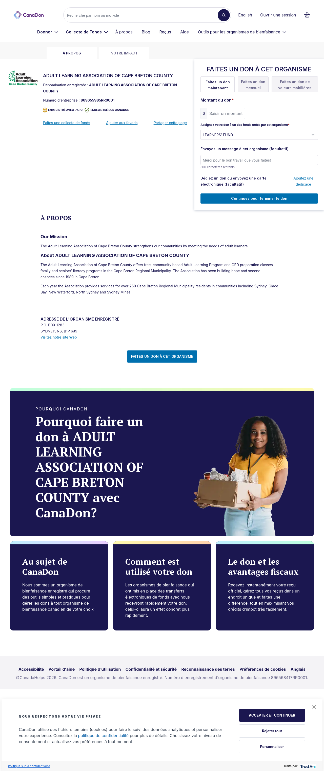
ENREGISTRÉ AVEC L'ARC (63, 110)
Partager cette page (170, 123)
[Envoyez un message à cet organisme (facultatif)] (259, 160)
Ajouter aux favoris (121, 123)
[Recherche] (142, 15)
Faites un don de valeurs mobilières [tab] (294, 85)
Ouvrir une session (278, 14)
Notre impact (124, 53)
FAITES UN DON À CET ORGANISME (162, 356)
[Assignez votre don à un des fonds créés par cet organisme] (259, 135)
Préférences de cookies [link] (262, 669)
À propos (124, 31)
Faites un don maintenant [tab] (218, 85)
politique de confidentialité (103, 735)
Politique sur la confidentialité (29, 766)
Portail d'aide (62, 669)
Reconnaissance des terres (208, 669)
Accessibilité (31, 669)
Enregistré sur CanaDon (107, 110)
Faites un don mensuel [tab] (253, 85)
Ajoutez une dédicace (303, 181)
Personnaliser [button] (272, 746)
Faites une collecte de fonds (66, 123)
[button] (314, 707)
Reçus (165, 31)
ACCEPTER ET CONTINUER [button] (272, 715)
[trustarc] (307, 766)
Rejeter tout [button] (272, 731)
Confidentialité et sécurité (151, 669)
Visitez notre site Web (58, 337)
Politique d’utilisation (100, 669)
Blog (146, 31)
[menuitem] (48, 32)
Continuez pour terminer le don (259, 198)
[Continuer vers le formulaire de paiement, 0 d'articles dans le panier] (308, 14)
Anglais (298, 669)
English (245, 14)
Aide (184, 31)
